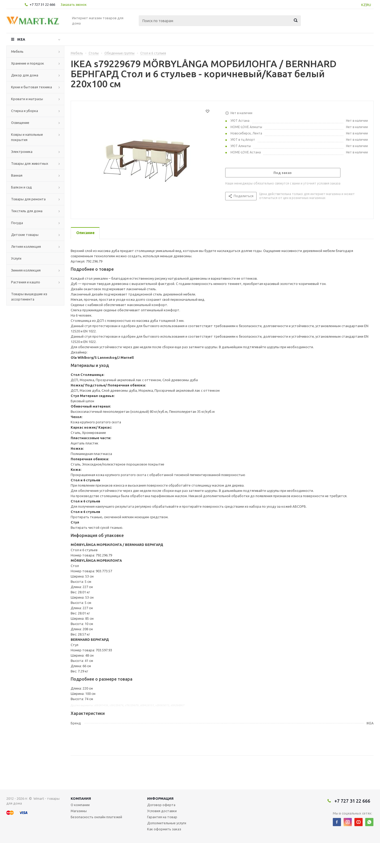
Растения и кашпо (25, 282)
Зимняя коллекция (26, 270)
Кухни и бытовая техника (31, 87)
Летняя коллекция (26, 246)
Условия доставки (162, 811)
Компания (81, 798)
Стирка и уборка (24, 111)
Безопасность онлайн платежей (96, 817)
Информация (160, 798)
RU (369, 5)
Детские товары (25, 234)
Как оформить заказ (164, 829)
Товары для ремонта (28, 199)
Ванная (16, 175)
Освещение (20, 122)
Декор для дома (24, 75)
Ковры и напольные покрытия (27, 137)
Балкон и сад (21, 187)
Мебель (17, 51)
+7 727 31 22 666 (42, 4)
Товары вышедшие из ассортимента (29, 296)
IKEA (21, 39)
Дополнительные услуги (166, 823)
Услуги (16, 258)
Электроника (21, 151)
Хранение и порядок (27, 63)
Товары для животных (29, 163)
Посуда (17, 223)
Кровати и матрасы (27, 99)
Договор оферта (161, 805)
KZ (363, 5)
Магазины (79, 811)
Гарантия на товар (162, 817)
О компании (80, 805)
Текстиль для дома (26, 211)
